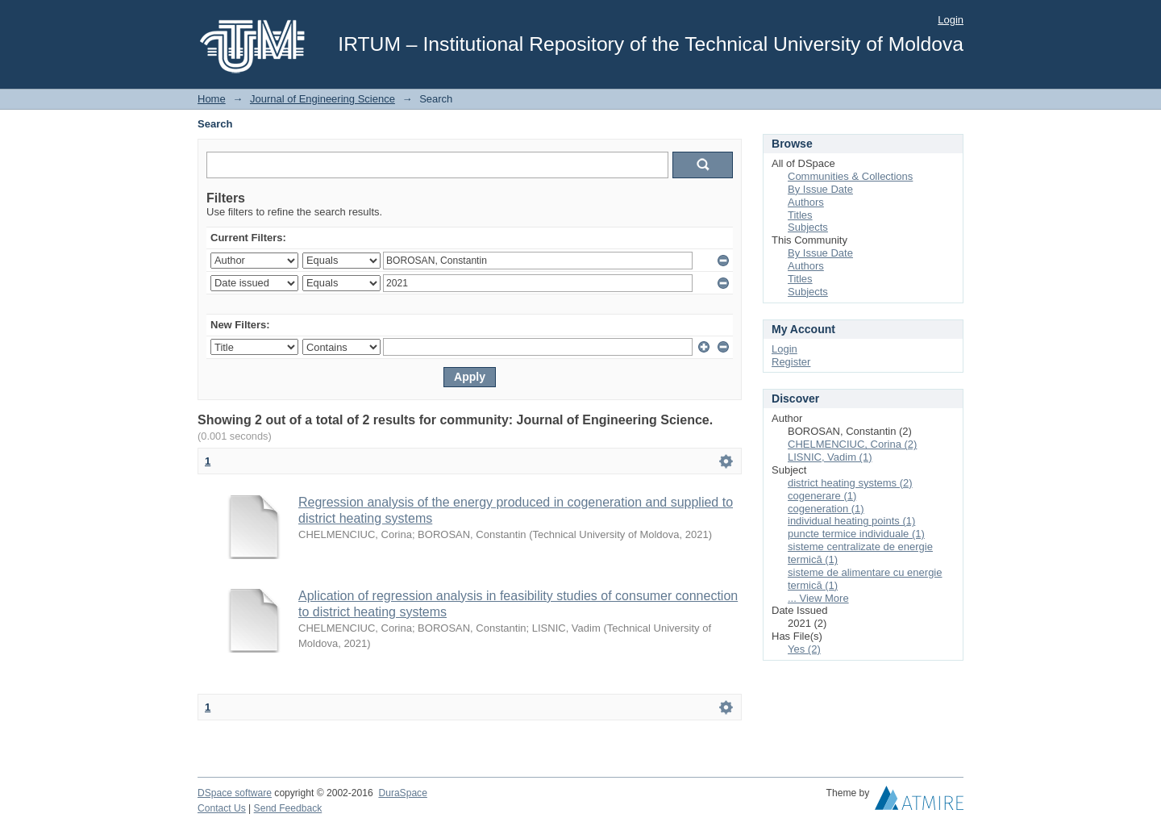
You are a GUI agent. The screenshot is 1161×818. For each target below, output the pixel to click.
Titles (800, 215)
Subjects (808, 227)
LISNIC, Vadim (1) (830, 457)
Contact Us (222, 808)
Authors (806, 202)
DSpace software (235, 793)
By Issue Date (820, 189)
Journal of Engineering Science (322, 99)
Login (950, 20)
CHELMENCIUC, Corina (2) (852, 444)
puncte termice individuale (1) (856, 534)
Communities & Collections (850, 176)
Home (212, 99)
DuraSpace (402, 793)
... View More (818, 598)
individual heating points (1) (851, 521)
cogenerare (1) (822, 496)
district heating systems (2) (850, 483)
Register (791, 362)
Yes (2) (804, 649)
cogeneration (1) (826, 509)
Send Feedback (288, 808)
